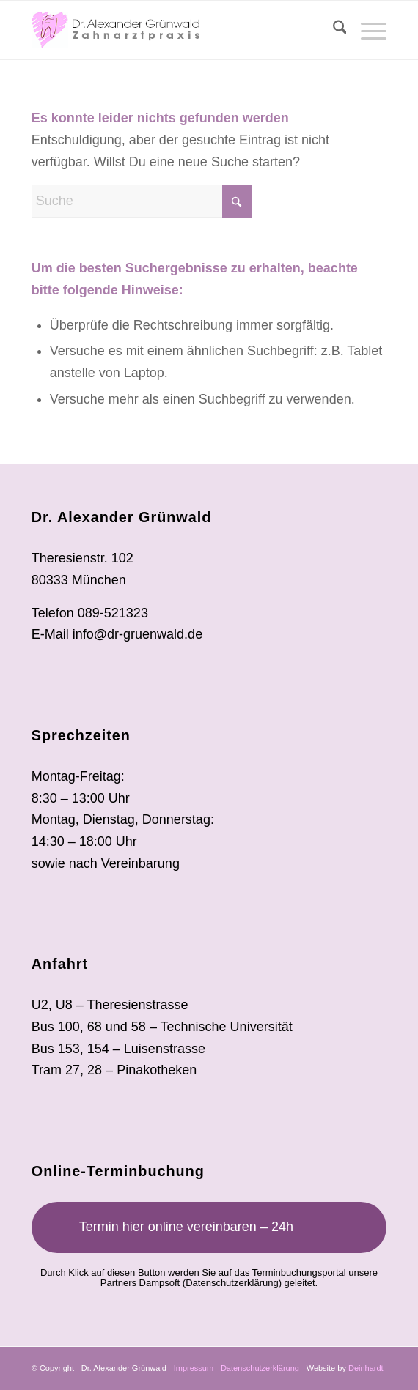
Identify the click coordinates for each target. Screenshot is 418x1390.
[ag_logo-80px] (174, 30)
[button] (26, 1363)
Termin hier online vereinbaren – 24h (186, 1226)
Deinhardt (366, 1368)
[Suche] (332, 30)
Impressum (193, 1368)
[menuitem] (332, 30)
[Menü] (366, 30)
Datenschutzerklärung (232, 1282)
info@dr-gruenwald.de (137, 634)
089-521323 (113, 613)
